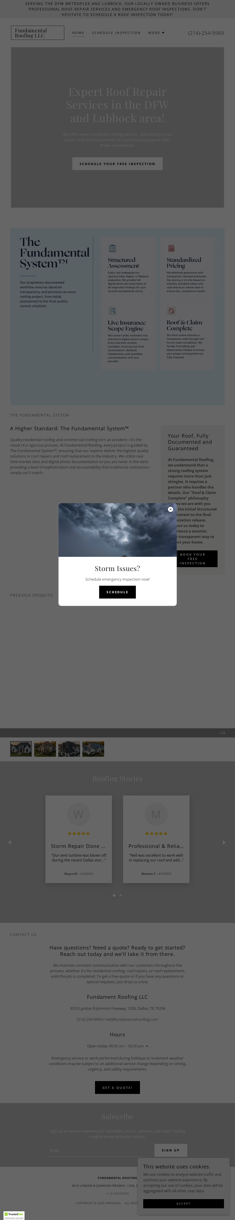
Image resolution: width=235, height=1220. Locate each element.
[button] (14, 1215)
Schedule (117, 592)
